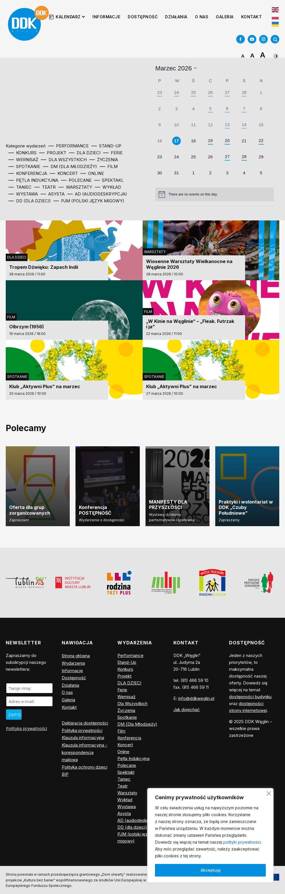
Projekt (124, 676)
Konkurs (125, 669)
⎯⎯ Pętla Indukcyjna (33, 180)
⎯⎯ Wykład (108, 187)
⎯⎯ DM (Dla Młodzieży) (70, 166)
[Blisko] (269, 793)
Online (123, 751)
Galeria (225, 16)
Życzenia (126, 710)
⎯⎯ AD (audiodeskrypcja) (97, 194)
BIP (65, 774)
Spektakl (125, 772)
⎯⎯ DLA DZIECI (84, 152)
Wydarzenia (73, 663)
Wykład (124, 799)
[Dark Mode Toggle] (275, 54)
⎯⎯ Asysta (53, 194)
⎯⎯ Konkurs (22, 152)
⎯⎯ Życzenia (104, 159)
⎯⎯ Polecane (76, 180)
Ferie (122, 689)
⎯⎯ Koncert (64, 173)
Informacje (106, 16)
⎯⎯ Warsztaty (75, 187)
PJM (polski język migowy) (134, 837)
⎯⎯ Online (92, 173)
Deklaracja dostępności (85, 723)
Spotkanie (17, 376)
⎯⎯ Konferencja (28, 173)
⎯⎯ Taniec (20, 187)
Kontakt (251, 16)
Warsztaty (155, 252)
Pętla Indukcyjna (133, 758)
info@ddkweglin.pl (196, 698)
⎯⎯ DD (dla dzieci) (30, 201)
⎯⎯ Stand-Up (106, 146)
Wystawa (126, 806)
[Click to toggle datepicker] (176, 68)
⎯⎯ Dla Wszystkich (64, 159)
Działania (176, 16)
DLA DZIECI (16, 257)
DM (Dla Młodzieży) (137, 724)
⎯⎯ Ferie (113, 152)
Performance (130, 655)
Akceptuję (210, 870)
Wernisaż (126, 696)
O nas (202, 16)
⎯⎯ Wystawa (23, 194)
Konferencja (129, 738)
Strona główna (76, 655)
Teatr (122, 786)
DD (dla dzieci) (132, 827)
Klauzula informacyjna (83, 737)
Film (11, 317)
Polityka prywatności (26, 728)
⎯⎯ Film (109, 166)
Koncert (125, 744)
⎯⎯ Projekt (52, 152)
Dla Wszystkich (132, 703)
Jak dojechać (186, 709)
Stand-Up (126, 662)
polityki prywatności (242, 842)
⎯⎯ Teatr (45, 187)
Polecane (126, 765)
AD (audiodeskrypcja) (138, 820)
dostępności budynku (250, 696)
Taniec (124, 779)
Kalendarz (70, 16)
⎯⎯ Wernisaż (23, 159)
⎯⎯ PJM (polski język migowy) (89, 201)
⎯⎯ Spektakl (109, 180)
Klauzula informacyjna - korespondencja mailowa (84, 752)
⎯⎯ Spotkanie (24, 166)
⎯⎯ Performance (69, 146)
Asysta (124, 813)
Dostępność (143, 16)
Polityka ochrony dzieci (84, 767)
